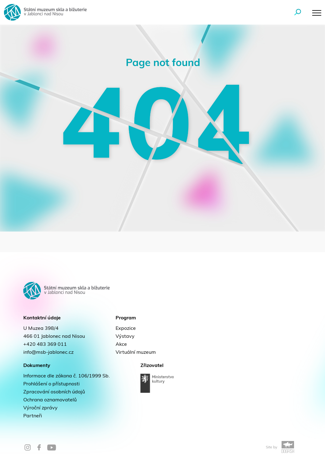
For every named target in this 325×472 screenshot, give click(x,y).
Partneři (32, 416)
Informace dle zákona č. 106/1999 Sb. (66, 376)
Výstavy (125, 336)
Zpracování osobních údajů (54, 392)
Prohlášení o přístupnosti (51, 384)
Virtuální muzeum (136, 352)
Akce (121, 344)
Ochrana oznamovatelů (50, 400)
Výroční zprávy (40, 408)
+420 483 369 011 (45, 344)
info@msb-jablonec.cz (48, 352)
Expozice (126, 328)
